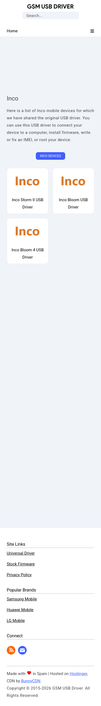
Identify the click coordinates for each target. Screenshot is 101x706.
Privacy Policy (19, 574)
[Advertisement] (51, 60)
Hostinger (78, 673)
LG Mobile (16, 620)
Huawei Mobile (20, 609)
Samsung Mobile (22, 599)
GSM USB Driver (50, 6)
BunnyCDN (30, 681)
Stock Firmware (21, 564)
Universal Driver (21, 553)
